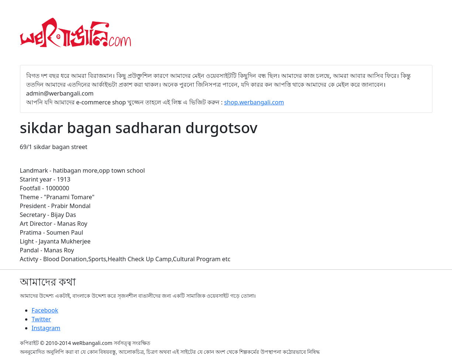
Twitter (41, 319)
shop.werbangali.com (254, 102)
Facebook (45, 310)
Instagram (46, 328)
